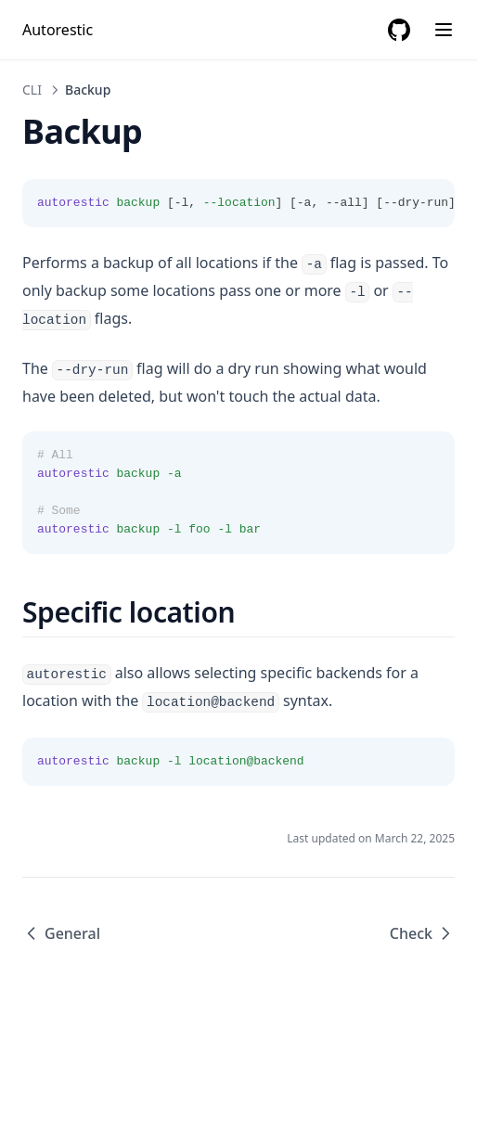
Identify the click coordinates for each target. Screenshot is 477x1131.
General (61, 933)
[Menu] (443, 29)
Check (422, 933)
